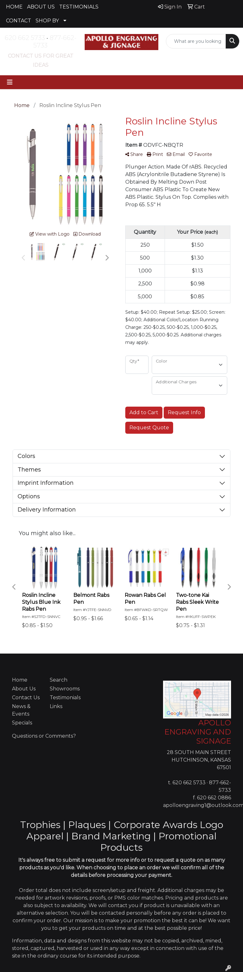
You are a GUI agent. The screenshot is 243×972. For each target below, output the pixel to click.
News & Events (21, 710)
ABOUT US (41, 7)
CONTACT (18, 21)
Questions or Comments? (44, 736)
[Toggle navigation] (9, 82)
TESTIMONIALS (79, 7)
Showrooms (65, 689)
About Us (24, 689)
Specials (22, 723)
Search (58, 680)
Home (19, 680)
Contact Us (26, 697)
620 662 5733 (25, 38)
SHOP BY (47, 21)
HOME (14, 7)
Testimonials (65, 697)
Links (56, 706)
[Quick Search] (196, 41)
